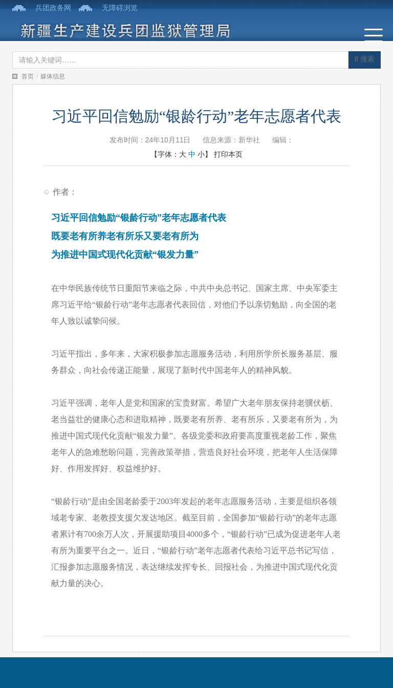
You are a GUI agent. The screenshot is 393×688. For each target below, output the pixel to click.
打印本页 (228, 154)
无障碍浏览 (120, 8)
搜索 (364, 59)
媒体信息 (52, 76)
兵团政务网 (53, 8)
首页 (27, 76)
